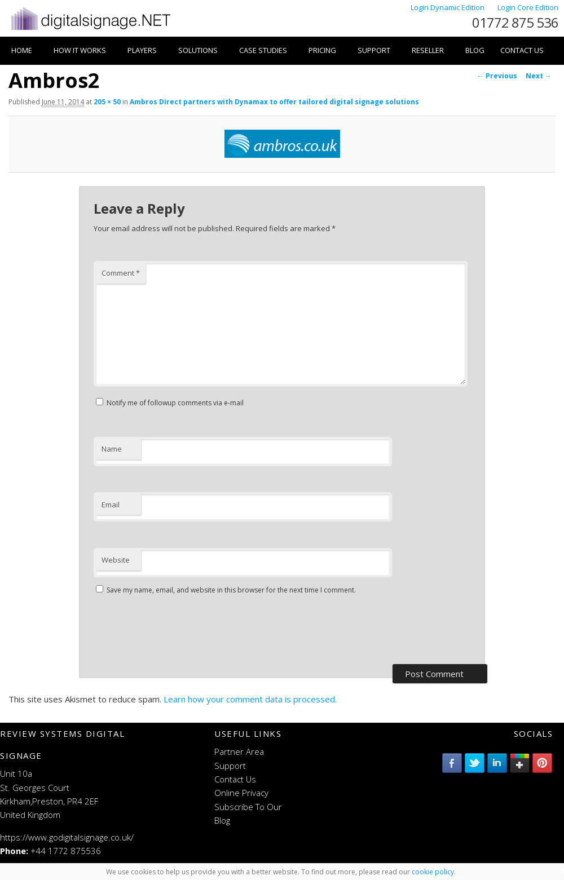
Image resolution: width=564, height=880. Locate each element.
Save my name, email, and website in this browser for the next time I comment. (231, 590)
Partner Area (239, 751)
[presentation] (179, 631)
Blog (474, 50)
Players (142, 50)
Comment (121, 273)
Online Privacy (241, 792)
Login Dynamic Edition (448, 7)
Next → (539, 76)
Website (116, 560)
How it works (80, 50)
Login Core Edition (527, 7)
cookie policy (433, 872)
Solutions (198, 50)
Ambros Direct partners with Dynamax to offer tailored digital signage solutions (274, 102)
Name (112, 449)
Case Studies (263, 50)
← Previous (497, 76)
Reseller (428, 50)
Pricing (322, 50)
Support (374, 50)
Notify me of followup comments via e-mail (175, 403)
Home (21, 50)
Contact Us (522, 50)
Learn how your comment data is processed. (250, 699)
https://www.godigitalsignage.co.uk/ (67, 837)
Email (111, 504)
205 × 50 (107, 102)
